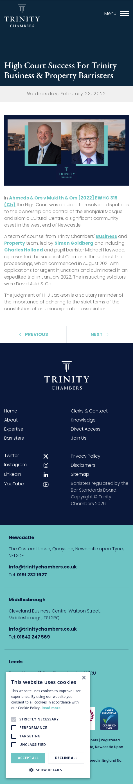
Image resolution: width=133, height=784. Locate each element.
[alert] (48, 725)
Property (14, 243)
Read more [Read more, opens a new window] (51, 707)
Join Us (78, 438)
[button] (47, 770)
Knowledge (83, 420)
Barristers (14, 438)
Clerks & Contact (89, 411)
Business (106, 236)
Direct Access (85, 429)
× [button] (84, 678)
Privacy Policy (85, 456)
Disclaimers (83, 465)
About (11, 420)
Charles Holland (23, 250)
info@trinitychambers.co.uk (43, 567)
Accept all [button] (28, 757)
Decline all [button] (66, 757)
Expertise (13, 429)
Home (10, 411)
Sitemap (80, 474)
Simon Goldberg (74, 243)
